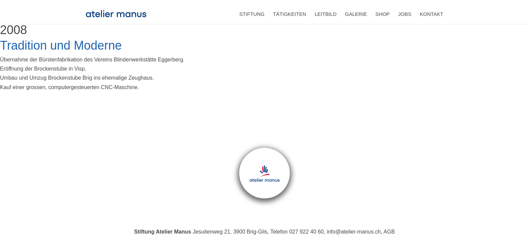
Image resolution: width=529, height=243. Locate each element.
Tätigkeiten (289, 14)
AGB (389, 232)
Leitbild (326, 14)
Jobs (404, 14)
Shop (382, 14)
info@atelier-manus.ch (354, 232)
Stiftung (251, 14)
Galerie (356, 14)
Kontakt (431, 14)
